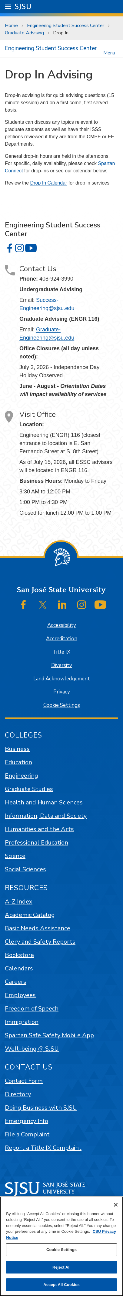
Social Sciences (25, 869)
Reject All (61, 1267)
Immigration (21, 1022)
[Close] (115, 1204)
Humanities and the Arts (39, 829)
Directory (18, 1094)
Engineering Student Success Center (65, 25)
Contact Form (24, 1081)
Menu (109, 52)
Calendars (19, 968)
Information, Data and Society (46, 816)
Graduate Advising (24, 32)
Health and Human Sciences (44, 802)
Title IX (61, 651)
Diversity (61, 665)
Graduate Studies (29, 789)
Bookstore (19, 955)
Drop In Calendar (48, 182)
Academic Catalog (30, 915)
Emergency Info (26, 1121)
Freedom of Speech (31, 1008)
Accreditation (61, 638)
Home (11, 25)
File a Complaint (27, 1134)
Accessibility (61, 625)
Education (18, 762)
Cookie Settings (61, 705)
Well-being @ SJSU (32, 1049)
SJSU (23, 6)
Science (15, 856)
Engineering (21, 776)
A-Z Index (18, 901)
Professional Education (36, 842)
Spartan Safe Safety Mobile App (49, 1035)
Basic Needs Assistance (37, 928)
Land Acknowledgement (61, 678)
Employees (20, 995)
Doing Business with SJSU (41, 1108)
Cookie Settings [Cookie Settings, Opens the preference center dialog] (61, 1249)
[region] (61, 1246)
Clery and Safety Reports (40, 942)
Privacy (61, 691)
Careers (15, 982)
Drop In (60, 32)
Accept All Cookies (61, 1284)
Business (17, 749)
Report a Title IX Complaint (43, 1148)
